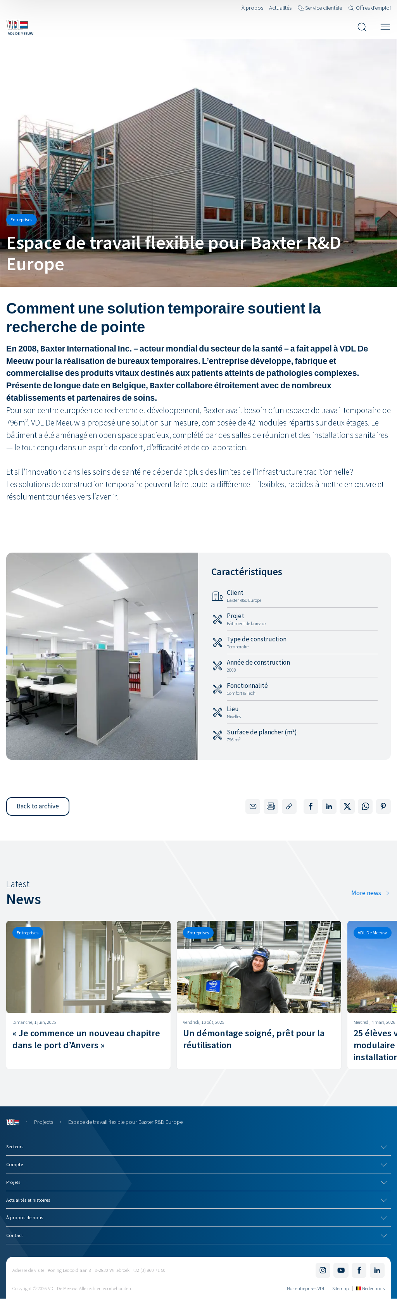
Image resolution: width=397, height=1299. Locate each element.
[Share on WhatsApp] (365, 806)
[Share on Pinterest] (383, 806)
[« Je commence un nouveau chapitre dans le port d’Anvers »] (88, 995)
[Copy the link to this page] (289, 806)
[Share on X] (347, 806)
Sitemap (340, 1288)
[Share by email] (252, 806)
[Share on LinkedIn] (329, 806)
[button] (37, 806)
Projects (43, 1121)
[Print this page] (271, 806)
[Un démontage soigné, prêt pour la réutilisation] (259, 995)
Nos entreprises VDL (306, 1288)
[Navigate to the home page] (19, 27)
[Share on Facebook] (311, 806)
